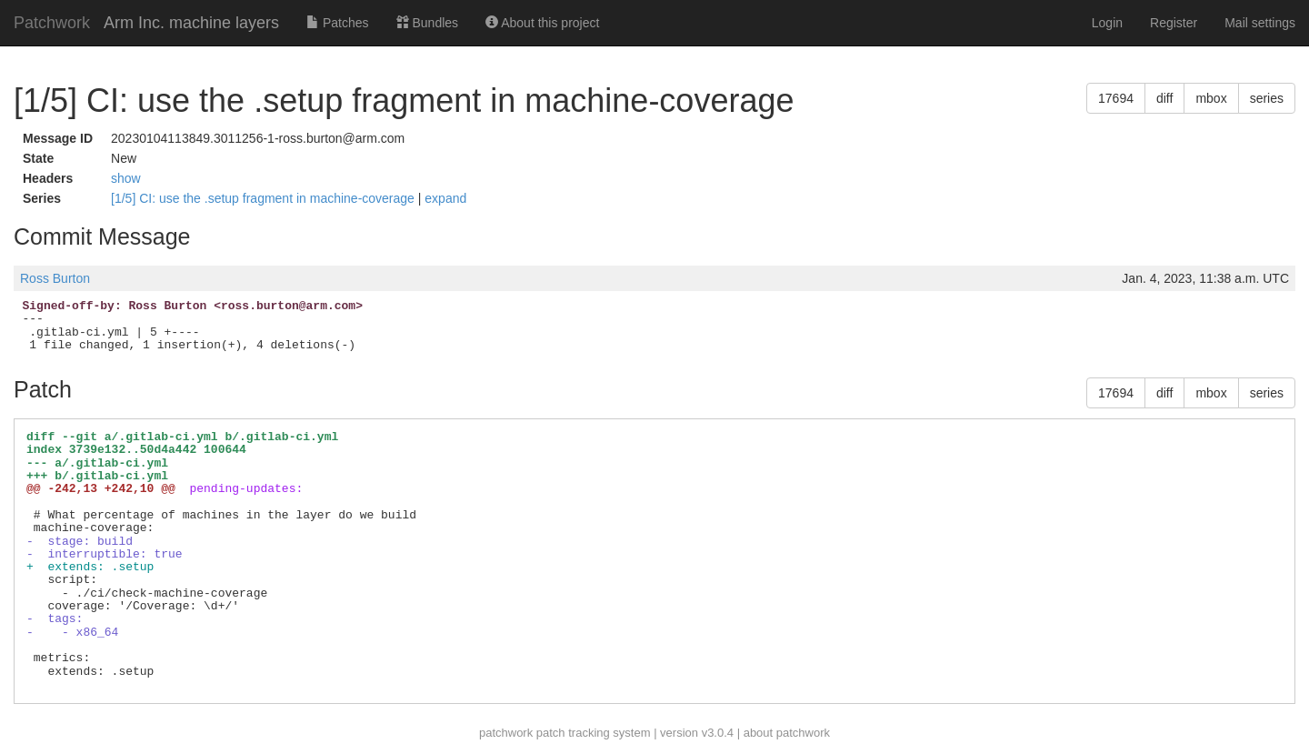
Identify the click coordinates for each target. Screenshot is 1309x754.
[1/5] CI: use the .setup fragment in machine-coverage (264, 198)
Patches (337, 22)
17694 (1116, 98)
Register (1173, 22)
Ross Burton (55, 278)
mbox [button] (1210, 98)
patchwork (506, 732)
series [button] (1267, 98)
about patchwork (787, 732)
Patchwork (52, 23)
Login (1107, 22)
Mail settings (1259, 22)
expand (445, 198)
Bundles (427, 22)
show (126, 178)
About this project (542, 22)
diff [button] (1164, 98)
